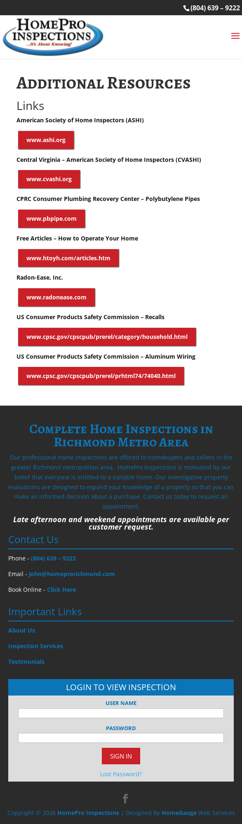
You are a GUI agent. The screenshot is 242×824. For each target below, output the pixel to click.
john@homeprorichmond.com (72, 574)
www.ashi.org (46, 140)
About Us (21, 630)
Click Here (61, 589)
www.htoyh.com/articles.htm (68, 258)
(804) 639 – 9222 (215, 7)
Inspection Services (35, 646)
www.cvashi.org (49, 179)
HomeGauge (179, 813)
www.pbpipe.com (51, 218)
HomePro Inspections (88, 813)
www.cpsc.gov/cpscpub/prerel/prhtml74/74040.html (101, 376)
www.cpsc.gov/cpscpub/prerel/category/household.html (107, 337)
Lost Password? (121, 774)
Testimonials (26, 661)
